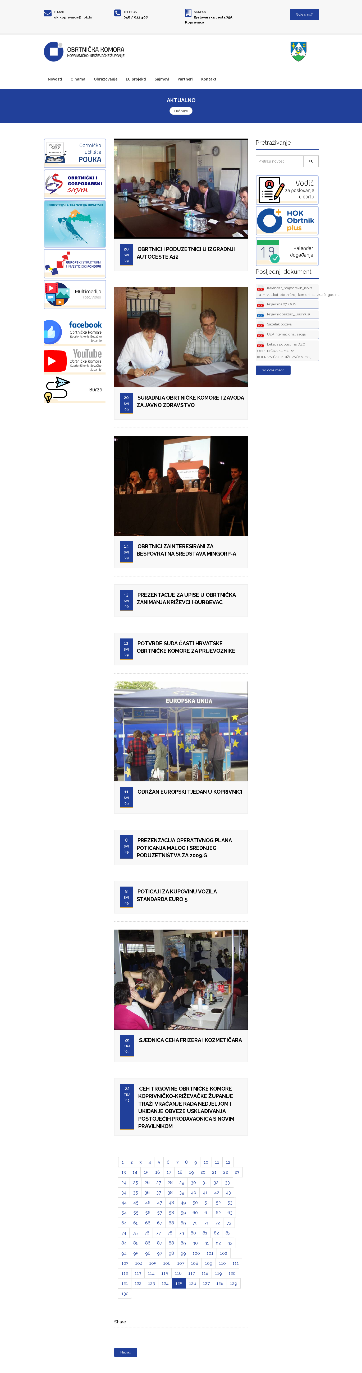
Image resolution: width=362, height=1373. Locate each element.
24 (123, 1182)
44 (124, 1202)
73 (229, 1222)
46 (147, 1202)
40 (193, 1192)
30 (193, 1182)
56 (147, 1212)
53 (229, 1202)
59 (183, 1212)
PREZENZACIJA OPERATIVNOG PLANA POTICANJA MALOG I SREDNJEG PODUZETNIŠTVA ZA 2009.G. (184, 848)
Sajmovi (162, 79)
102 (223, 1253)
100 (196, 1253)
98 (171, 1253)
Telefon (130, 12)
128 (219, 1283)
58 (171, 1212)
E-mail (59, 12)
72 (217, 1222)
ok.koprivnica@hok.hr (73, 17)
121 (124, 1283)
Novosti (55, 79)
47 (159, 1202)
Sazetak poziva (274, 324)
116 (178, 1273)
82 (216, 1232)
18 (180, 1172)
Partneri (185, 79)
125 (178, 1283)
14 (134, 1172)
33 (227, 1182)
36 (147, 1192)
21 (214, 1172)
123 (151, 1283)
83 (228, 1232)
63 (229, 1212)
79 (181, 1232)
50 (195, 1202)
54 (124, 1212)
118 (204, 1273)
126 (192, 1283)
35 (135, 1192)
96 (147, 1253)
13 (123, 1172)
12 (228, 1162)
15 (146, 1172)
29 (181, 1182)
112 (124, 1273)
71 (206, 1222)
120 (232, 1273)
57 (159, 1212)
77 (158, 1232)
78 (169, 1232)
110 (222, 1263)
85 (136, 1243)
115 (164, 1273)
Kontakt (209, 79)
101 (210, 1253)
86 (147, 1243)
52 (218, 1202)
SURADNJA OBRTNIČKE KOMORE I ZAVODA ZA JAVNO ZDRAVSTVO (190, 402)
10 (206, 1162)
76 (146, 1232)
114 (151, 1273)
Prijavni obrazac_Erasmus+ (283, 314)
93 (229, 1243)
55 (136, 1212)
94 (124, 1253)
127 (206, 1283)
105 (153, 1263)
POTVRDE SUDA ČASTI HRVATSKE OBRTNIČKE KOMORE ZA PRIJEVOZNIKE (186, 647)
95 (136, 1253)
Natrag (125, 1352)
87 (159, 1243)
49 (183, 1202)
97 (159, 1253)
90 (195, 1243)
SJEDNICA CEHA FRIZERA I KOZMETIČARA (190, 1040)
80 (193, 1232)
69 (183, 1222)
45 (136, 1202)
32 (216, 1182)
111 (235, 1263)
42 (216, 1192)
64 (124, 1222)
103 (125, 1263)
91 (206, 1243)
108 (194, 1263)
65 (136, 1222)
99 (183, 1253)
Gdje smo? (304, 14)
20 (202, 1172)
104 (139, 1263)
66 (147, 1222)
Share (120, 1321)
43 (228, 1192)
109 (208, 1263)
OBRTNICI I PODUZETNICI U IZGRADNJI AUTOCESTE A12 (186, 253)
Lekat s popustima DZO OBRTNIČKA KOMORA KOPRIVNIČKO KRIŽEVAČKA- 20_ (284, 350)
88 (171, 1243)
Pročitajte (181, 111)
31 (205, 1182)
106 (167, 1263)
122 (138, 1283)
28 (170, 1182)
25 (135, 1182)
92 (218, 1243)
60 (195, 1212)
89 (183, 1243)
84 (124, 1243)
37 (158, 1192)
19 (191, 1172)
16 (157, 1172)
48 (171, 1202)
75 (135, 1232)
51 (206, 1202)
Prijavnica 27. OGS (276, 304)
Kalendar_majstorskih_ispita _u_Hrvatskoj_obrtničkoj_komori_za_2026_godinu (288, 291)
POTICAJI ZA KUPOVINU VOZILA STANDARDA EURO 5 (177, 895)
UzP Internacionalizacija (281, 334)
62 (218, 1212)
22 (225, 1172)
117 (191, 1273)
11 (217, 1162)
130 (125, 1293)
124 (165, 1283)
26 (147, 1182)
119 (218, 1273)
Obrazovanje (105, 79)
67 (159, 1222)
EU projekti (136, 79)
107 (180, 1263)
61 (206, 1212)
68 (171, 1222)
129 (233, 1283)
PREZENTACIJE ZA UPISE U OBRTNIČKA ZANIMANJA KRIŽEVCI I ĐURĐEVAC (186, 599)
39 (181, 1192)
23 (237, 1172)
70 (195, 1222)
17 (169, 1172)
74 (123, 1232)
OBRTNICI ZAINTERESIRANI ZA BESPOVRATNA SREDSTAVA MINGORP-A (186, 550)
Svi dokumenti (273, 370)
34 (123, 1192)
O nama (78, 79)
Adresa (200, 12)
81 (205, 1232)
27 (158, 1182)
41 (205, 1192)
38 (170, 1192)
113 (138, 1273)
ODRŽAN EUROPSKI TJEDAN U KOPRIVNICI (190, 792)
